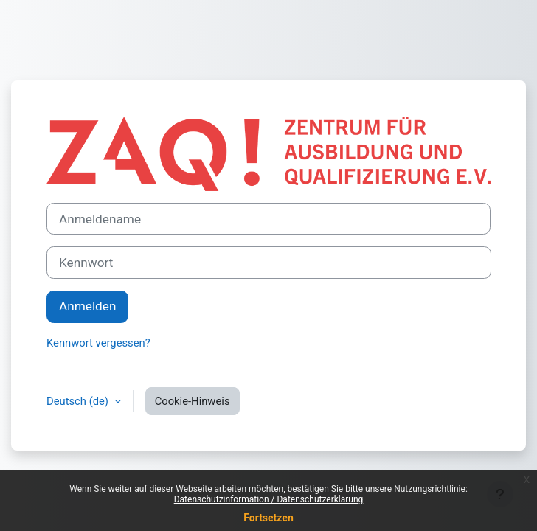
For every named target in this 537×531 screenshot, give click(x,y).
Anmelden (87, 306)
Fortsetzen (268, 518)
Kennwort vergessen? (98, 343)
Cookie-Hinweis (192, 401)
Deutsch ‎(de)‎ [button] (78, 401)
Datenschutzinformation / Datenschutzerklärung (269, 499)
